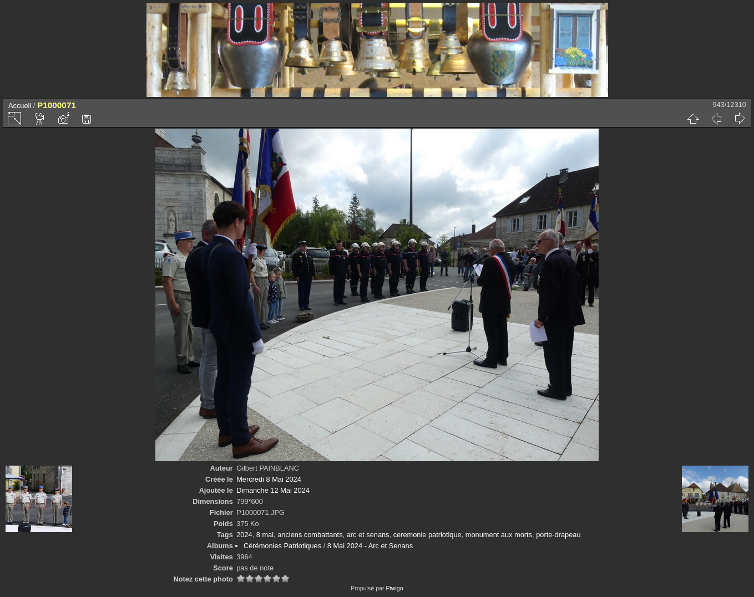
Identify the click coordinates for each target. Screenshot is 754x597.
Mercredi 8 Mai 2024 (268, 479)
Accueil (19, 105)
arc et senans (368, 534)
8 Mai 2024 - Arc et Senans (370, 546)
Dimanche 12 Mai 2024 (273, 490)
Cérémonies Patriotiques (282, 546)
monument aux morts (498, 534)
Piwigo (394, 588)
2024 (244, 534)
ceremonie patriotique (427, 534)
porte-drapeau (558, 534)
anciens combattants (309, 534)
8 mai (265, 534)
